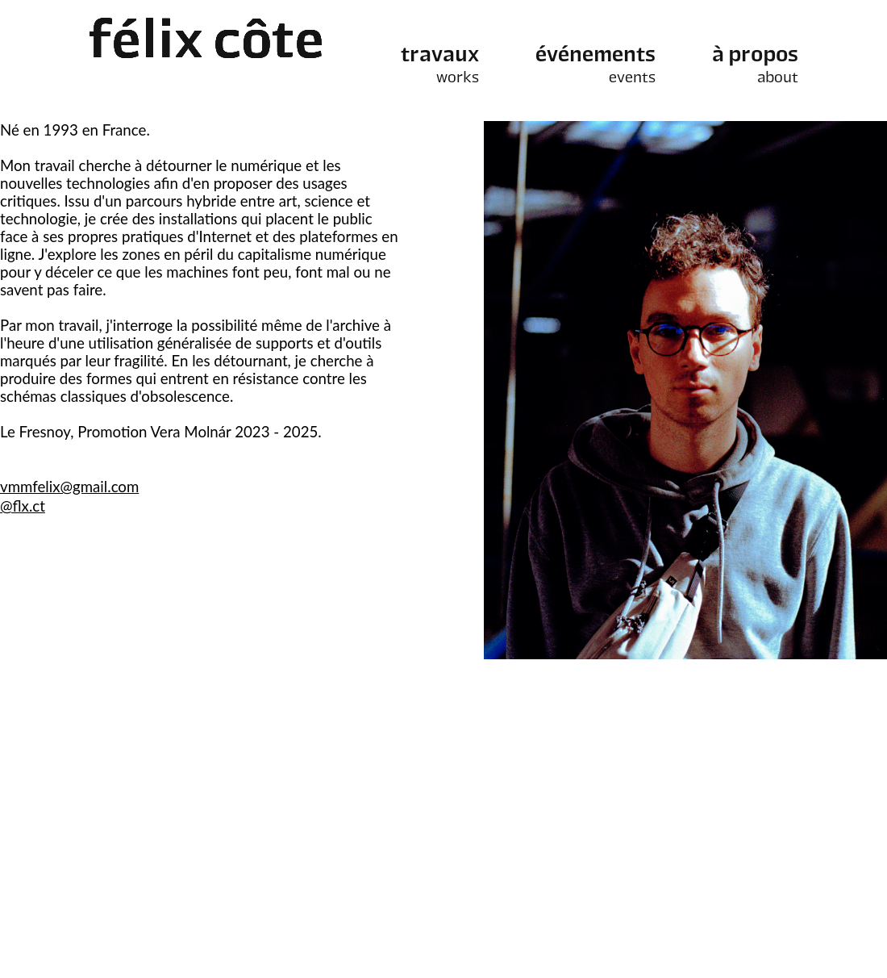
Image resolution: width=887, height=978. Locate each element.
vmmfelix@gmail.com (69, 486)
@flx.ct (22, 506)
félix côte (206, 44)
